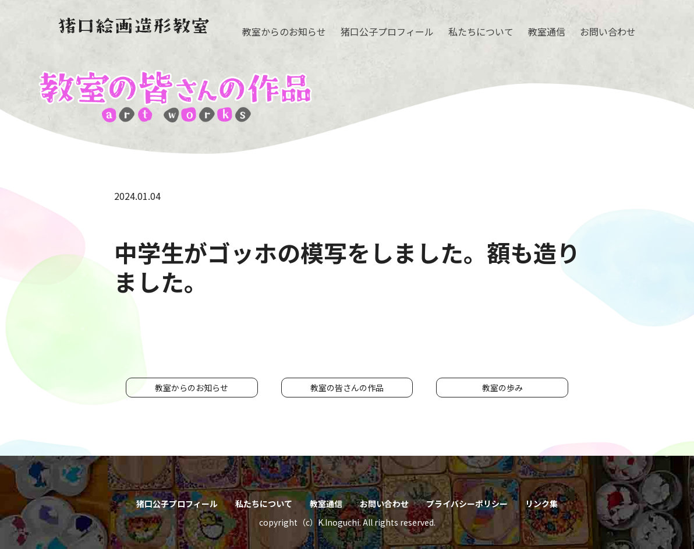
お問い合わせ (608, 31)
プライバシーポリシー (467, 503)
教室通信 (546, 31)
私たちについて (481, 31)
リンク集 (541, 503)
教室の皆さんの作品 (347, 387)
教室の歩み (502, 387)
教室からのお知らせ (284, 31)
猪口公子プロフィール (387, 31)
